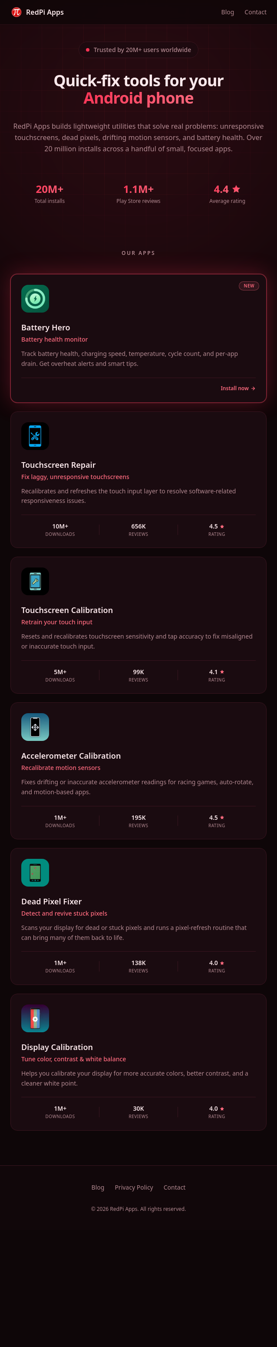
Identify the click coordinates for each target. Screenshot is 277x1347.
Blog (227, 12)
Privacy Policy (134, 1187)
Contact (255, 12)
